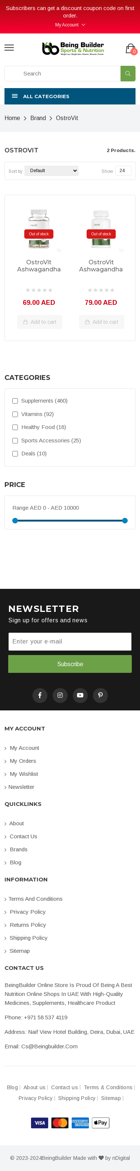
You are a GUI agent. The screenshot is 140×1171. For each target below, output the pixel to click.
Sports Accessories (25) (46, 440)
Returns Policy (25, 925)
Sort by (15, 171)
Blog (12, 862)
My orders (20, 761)
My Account (66, 25)
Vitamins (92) (33, 414)
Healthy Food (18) (39, 427)
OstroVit (67, 118)
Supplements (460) (40, 400)
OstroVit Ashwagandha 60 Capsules (39, 266)
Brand (38, 118)
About (14, 823)
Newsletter (19, 787)
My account (21, 748)
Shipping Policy (26, 938)
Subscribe (70, 664)
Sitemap (17, 951)
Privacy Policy (25, 912)
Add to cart (39, 322)
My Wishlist (21, 774)
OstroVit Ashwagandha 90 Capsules (101, 266)
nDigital (121, 1158)
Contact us (20, 836)
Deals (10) (29, 453)
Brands (16, 849)
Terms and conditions (33, 899)
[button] (70, 96)
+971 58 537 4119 (45, 1017)
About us (35, 1087)
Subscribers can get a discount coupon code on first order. (70, 12)
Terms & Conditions (108, 1087)
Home (12, 118)
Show (107, 171)
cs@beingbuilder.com (49, 1046)
